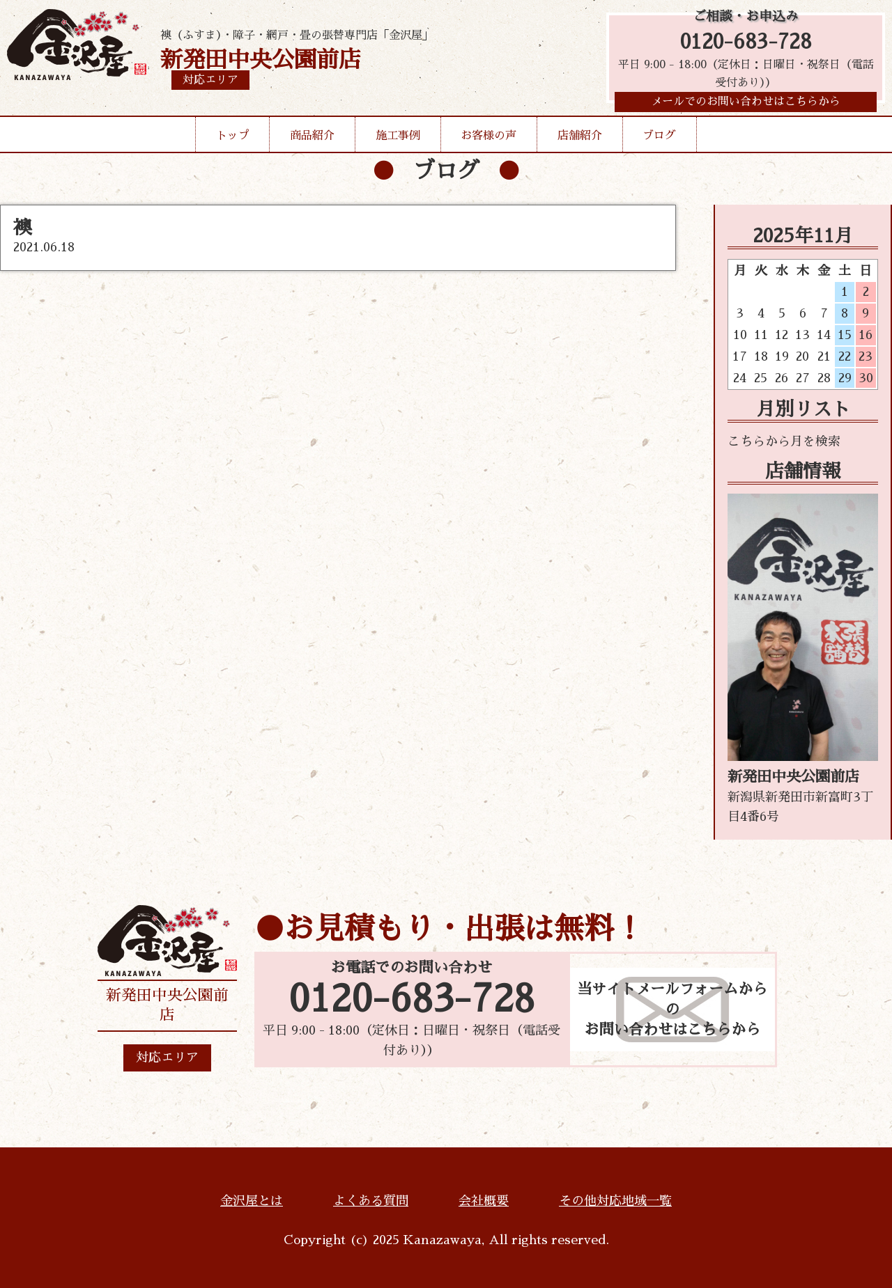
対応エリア (167, 1057)
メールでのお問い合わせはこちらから (745, 107)
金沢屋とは (251, 1201)
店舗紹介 (580, 140)
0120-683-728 (746, 43)
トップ (232, 140)
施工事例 (398, 140)
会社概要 (484, 1201)
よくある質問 (370, 1201)
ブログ (659, 140)
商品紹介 (312, 140)
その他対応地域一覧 (615, 1201)
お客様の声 (488, 140)
